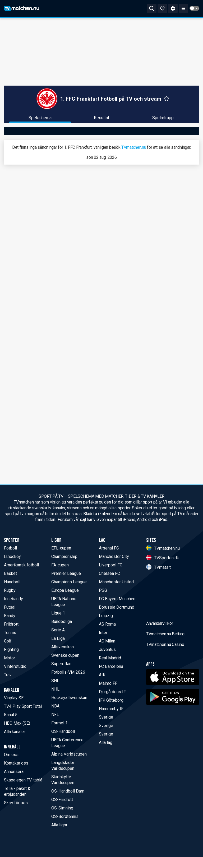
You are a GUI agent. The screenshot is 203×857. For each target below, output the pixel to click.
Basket (10, 573)
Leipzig (106, 615)
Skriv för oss (16, 802)
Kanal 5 (10, 714)
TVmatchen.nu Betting (165, 675)
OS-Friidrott (62, 799)
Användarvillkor (159, 664)
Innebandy (13, 598)
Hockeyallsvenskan (69, 697)
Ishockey (12, 556)
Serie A (58, 629)
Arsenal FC (109, 548)
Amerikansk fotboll (21, 564)
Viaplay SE (14, 697)
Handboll (12, 581)
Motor (9, 657)
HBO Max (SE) (17, 723)
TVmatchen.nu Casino (165, 685)
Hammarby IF (111, 708)
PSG (103, 590)
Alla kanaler (14, 731)
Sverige (106, 717)
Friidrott (11, 624)
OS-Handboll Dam (67, 791)
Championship (64, 556)
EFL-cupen (61, 548)
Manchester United (116, 581)
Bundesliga (61, 621)
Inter (103, 632)
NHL (55, 689)
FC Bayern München (117, 598)
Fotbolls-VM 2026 (68, 672)
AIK (102, 674)
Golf (8, 641)
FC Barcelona (111, 666)
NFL (55, 714)
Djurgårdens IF (112, 691)
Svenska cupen (65, 655)
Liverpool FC (110, 564)
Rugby (10, 590)
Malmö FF (108, 683)
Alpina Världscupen (69, 754)
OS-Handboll (63, 731)
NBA (55, 706)
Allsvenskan (62, 646)
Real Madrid (110, 657)
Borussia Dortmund (116, 607)
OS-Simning (62, 808)
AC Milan (107, 641)
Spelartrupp (163, 117)
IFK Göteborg (111, 700)
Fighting (11, 649)
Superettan (61, 663)
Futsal (9, 607)
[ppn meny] (183, 8)
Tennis (10, 632)
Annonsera (14, 771)
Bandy (9, 615)
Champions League (69, 581)
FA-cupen (60, 564)
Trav (8, 674)
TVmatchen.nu (133, 147)
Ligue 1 (58, 613)
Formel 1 (59, 722)
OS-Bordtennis (65, 816)
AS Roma (107, 624)
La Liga (58, 638)
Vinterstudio (15, 666)
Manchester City (114, 556)
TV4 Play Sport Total (23, 706)
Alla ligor (59, 824)
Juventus (107, 649)
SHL (55, 680)
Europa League (65, 590)
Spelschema (40, 117)
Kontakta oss (16, 763)
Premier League (66, 573)
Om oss (11, 754)
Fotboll (10, 548)
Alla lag (105, 742)
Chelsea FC (109, 573)
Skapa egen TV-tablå (23, 780)
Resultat (101, 117)
